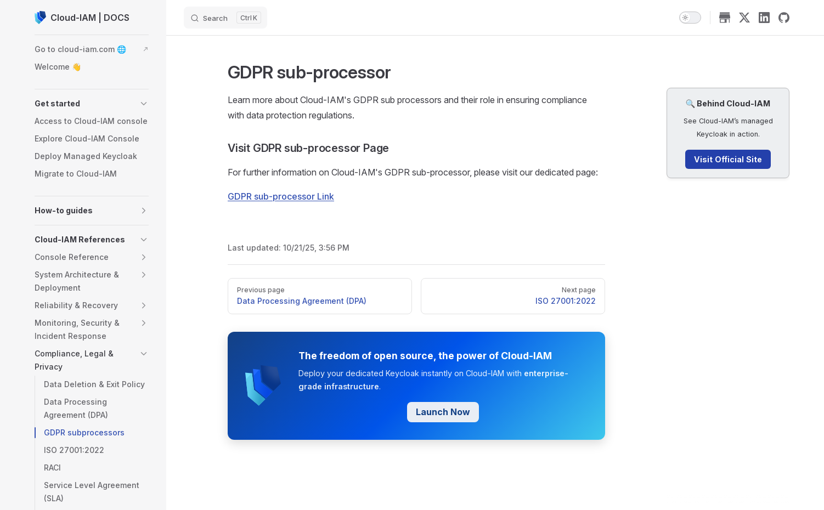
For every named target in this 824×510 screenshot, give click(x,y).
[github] (784, 17)
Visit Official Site (728, 159)
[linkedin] (764, 17)
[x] (744, 17)
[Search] (225, 18)
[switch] (690, 18)
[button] (92, 103)
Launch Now (443, 411)
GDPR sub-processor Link (281, 196)
